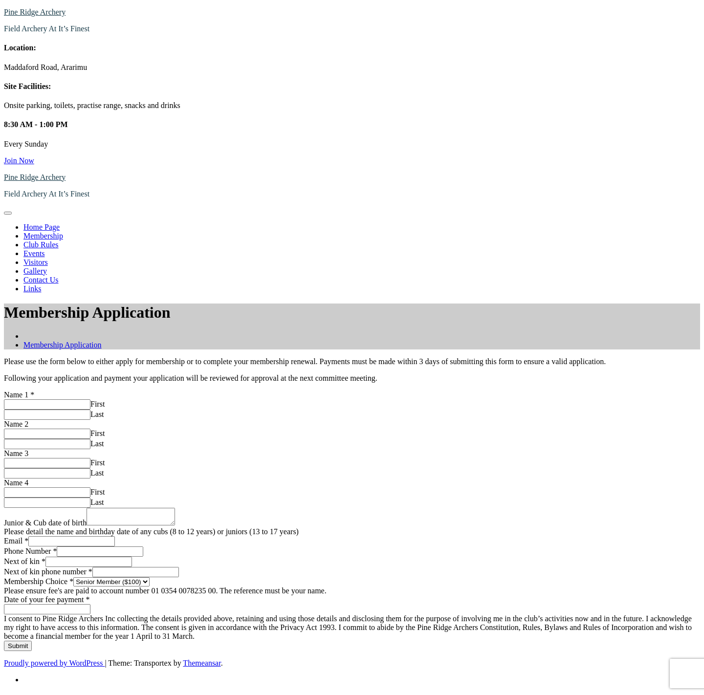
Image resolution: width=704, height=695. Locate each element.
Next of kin (24, 564)
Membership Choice (38, 584)
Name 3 (16, 453)
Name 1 (19, 395)
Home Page (41, 227)
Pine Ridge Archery (35, 12)
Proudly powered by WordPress (54, 666)
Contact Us (41, 280)
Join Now (19, 160)
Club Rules (41, 244)
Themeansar (201, 666)
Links (32, 288)
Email (16, 544)
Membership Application (62, 345)
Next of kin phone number (48, 574)
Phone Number (30, 554)
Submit (18, 648)
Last (97, 414)
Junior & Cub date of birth (45, 525)
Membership (43, 236)
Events (34, 253)
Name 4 (16, 482)
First (97, 404)
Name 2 (16, 424)
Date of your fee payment (46, 602)
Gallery (35, 271)
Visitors (35, 262)
